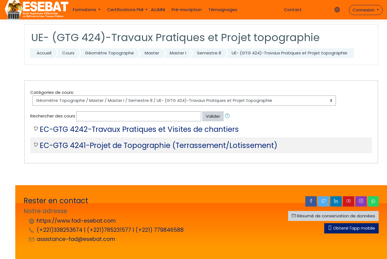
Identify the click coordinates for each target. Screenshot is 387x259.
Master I (178, 53)
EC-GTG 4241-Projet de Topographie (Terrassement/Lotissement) (158, 145)
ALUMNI (158, 9)
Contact (293, 9)
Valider (213, 116)
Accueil (44, 53)
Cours (68, 53)
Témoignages (222, 9)
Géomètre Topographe (109, 53)
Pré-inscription (187, 9)
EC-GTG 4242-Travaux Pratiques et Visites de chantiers (139, 129)
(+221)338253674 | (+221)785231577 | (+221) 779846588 (110, 230)
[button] (228, 116)
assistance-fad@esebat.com (76, 239)
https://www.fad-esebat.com (76, 221)
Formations (85, 9)
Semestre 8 (209, 53)
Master (152, 53)
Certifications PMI (125, 9)
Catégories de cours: (52, 92)
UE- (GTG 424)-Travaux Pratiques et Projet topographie (289, 53)
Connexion (364, 10)
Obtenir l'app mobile (351, 228)
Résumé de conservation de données (333, 216)
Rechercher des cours (52, 116)
